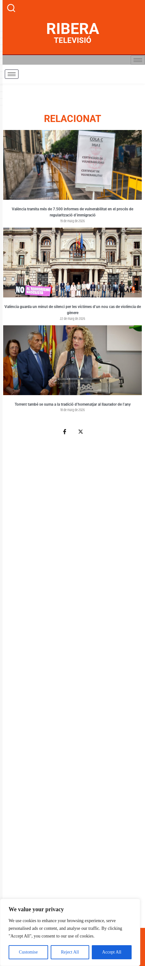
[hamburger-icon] (138, 60)
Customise (28, 952)
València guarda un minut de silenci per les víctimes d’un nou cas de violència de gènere (72, 309)
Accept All (111, 952)
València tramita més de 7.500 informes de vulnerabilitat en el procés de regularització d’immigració (72, 212)
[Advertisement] (72, 685)
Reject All (70, 952)
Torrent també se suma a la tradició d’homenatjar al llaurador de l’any (73, 404)
